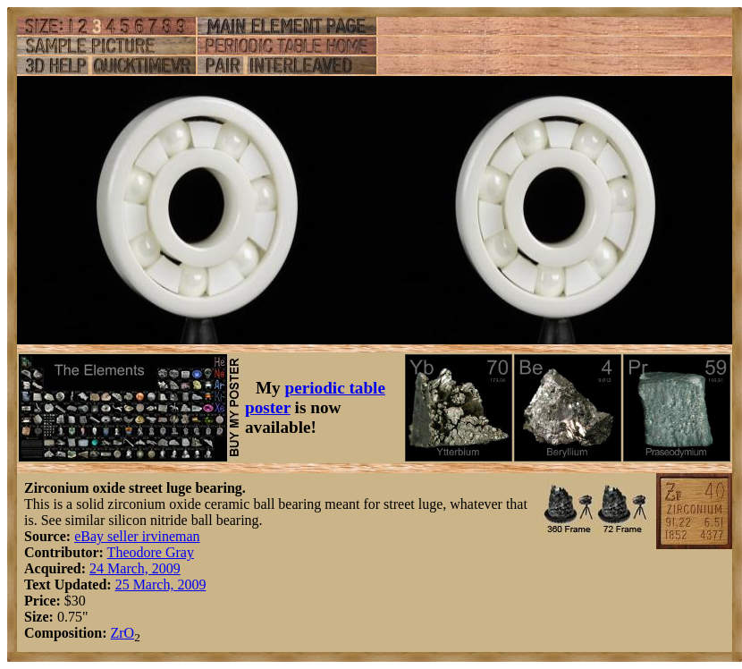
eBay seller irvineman (136, 536)
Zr (116, 632)
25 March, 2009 (161, 584)
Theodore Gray (150, 552)
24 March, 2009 (135, 568)
